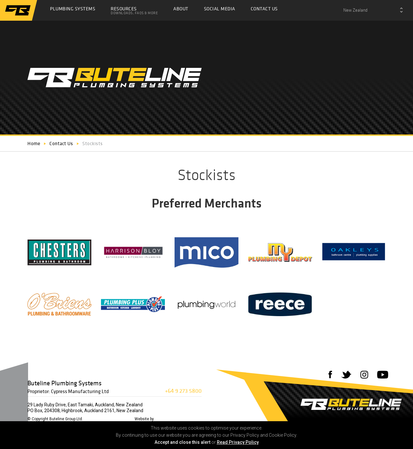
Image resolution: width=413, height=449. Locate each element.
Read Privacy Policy (238, 442)
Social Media (219, 8)
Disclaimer (95, 419)
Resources (134, 10)
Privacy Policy (119, 419)
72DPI (161, 419)
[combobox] (373, 10)
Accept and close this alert (182, 442)
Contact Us (264, 8)
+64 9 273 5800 (183, 390)
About (180, 8)
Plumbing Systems (72, 8)
